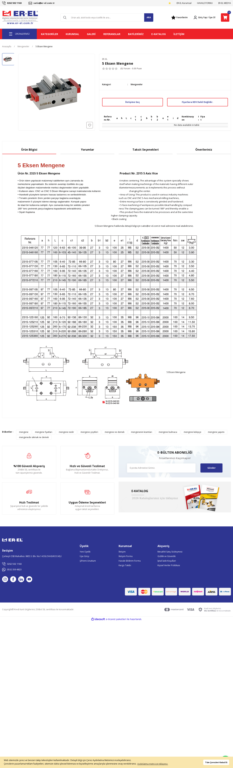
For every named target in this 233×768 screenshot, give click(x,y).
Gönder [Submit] (211, 467)
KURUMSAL (72, 34)
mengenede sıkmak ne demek (34, 437)
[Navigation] (19, 34)
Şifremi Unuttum (88, 560)
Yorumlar (87, 150)
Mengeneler (137, 84)
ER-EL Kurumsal (184, 3)
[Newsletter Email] (161, 468)
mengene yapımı (216, 432)
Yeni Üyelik (85, 551)
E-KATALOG (158, 34)
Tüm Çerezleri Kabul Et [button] (216, 762)
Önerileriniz (203, 150)
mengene (23, 432)
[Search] (106, 17)
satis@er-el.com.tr (150, 225)
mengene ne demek (114, 432)
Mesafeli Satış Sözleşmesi (169, 551)
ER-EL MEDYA (224, 3)
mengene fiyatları (43, 432)
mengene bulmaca (168, 432)
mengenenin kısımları (141, 432)
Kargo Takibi (125, 565)
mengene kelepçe (192, 432)
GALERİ (91, 34)
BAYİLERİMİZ (136, 34)
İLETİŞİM (178, 34)
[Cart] (225, 17)
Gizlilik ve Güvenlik (166, 556)
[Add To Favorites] (89, 125)
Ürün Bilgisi (29, 150)
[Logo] (20, 17)
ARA (149, 17)
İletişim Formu (126, 556)
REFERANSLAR (111, 34)
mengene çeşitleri (89, 432)
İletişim (122, 551)
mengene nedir (66, 432)
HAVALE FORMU (205, 3)
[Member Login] (200, 17)
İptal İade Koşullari (166, 560)
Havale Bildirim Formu (130, 560)
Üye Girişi (84, 556)
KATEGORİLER (49, 34)
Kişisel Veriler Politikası (168, 565)
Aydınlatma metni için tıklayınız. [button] (152, 763)
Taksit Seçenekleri (145, 150)
